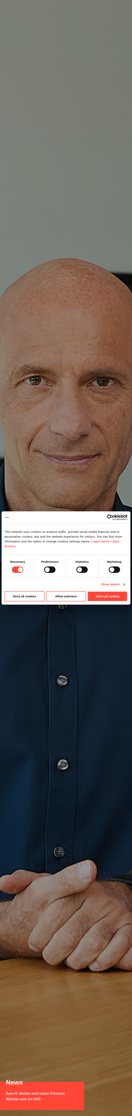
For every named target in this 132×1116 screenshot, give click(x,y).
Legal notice (100, 541)
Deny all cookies (24, 596)
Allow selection (66, 596)
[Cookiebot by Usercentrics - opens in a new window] (110, 517)
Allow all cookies (107, 596)
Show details (110, 584)
